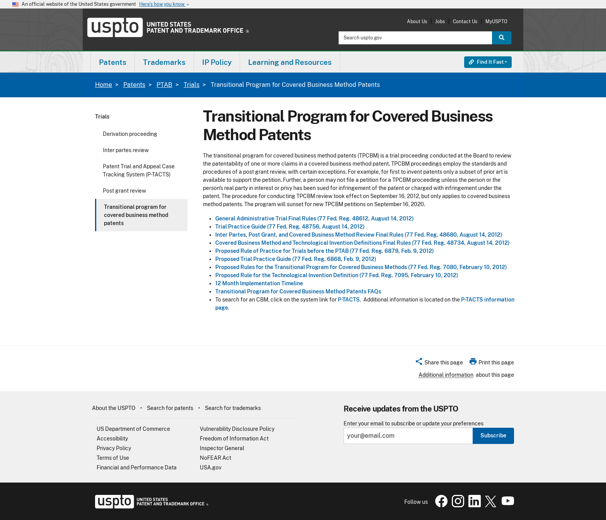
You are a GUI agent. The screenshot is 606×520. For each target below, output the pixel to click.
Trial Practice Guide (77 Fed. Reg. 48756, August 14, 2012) (290, 227)
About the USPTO (113, 408)
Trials (191, 84)
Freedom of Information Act (234, 438)
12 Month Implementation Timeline (259, 283)
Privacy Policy (114, 448)
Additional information (446, 375)
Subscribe (493, 435)
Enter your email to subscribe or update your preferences (413, 424)
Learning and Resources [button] (290, 62)
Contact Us (465, 21)
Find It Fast (486, 62)
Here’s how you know (164, 4)
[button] (439, 364)
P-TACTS (349, 299)
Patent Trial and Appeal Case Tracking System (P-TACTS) (139, 170)
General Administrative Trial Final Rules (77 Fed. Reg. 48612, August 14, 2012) (314, 218)
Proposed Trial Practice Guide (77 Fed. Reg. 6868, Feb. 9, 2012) (295, 259)
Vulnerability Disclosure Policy (237, 429)
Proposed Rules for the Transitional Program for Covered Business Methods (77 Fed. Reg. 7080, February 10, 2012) (361, 267)
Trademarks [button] (164, 62)
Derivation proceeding (130, 134)
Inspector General (222, 448)
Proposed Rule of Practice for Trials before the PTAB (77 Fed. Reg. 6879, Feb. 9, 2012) (324, 251)
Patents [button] (112, 62)
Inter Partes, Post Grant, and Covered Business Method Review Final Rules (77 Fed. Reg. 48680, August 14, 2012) (358, 235)
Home (103, 84)
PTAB (164, 84)
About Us (417, 21)
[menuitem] (112, 62)
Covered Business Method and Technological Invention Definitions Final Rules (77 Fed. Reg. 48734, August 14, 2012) (362, 243)
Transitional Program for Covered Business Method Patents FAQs (298, 291)
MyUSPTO (496, 21)
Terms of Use (113, 458)
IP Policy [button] (217, 62)
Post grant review (124, 191)
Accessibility (112, 438)
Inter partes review (126, 150)
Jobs (440, 21)
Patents (134, 84)
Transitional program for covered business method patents (136, 215)
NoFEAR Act (215, 458)
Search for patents (170, 408)
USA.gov (210, 467)
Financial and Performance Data (137, 467)
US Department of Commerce (133, 429)
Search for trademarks (233, 408)
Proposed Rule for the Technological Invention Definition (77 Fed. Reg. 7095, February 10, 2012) (336, 275)
